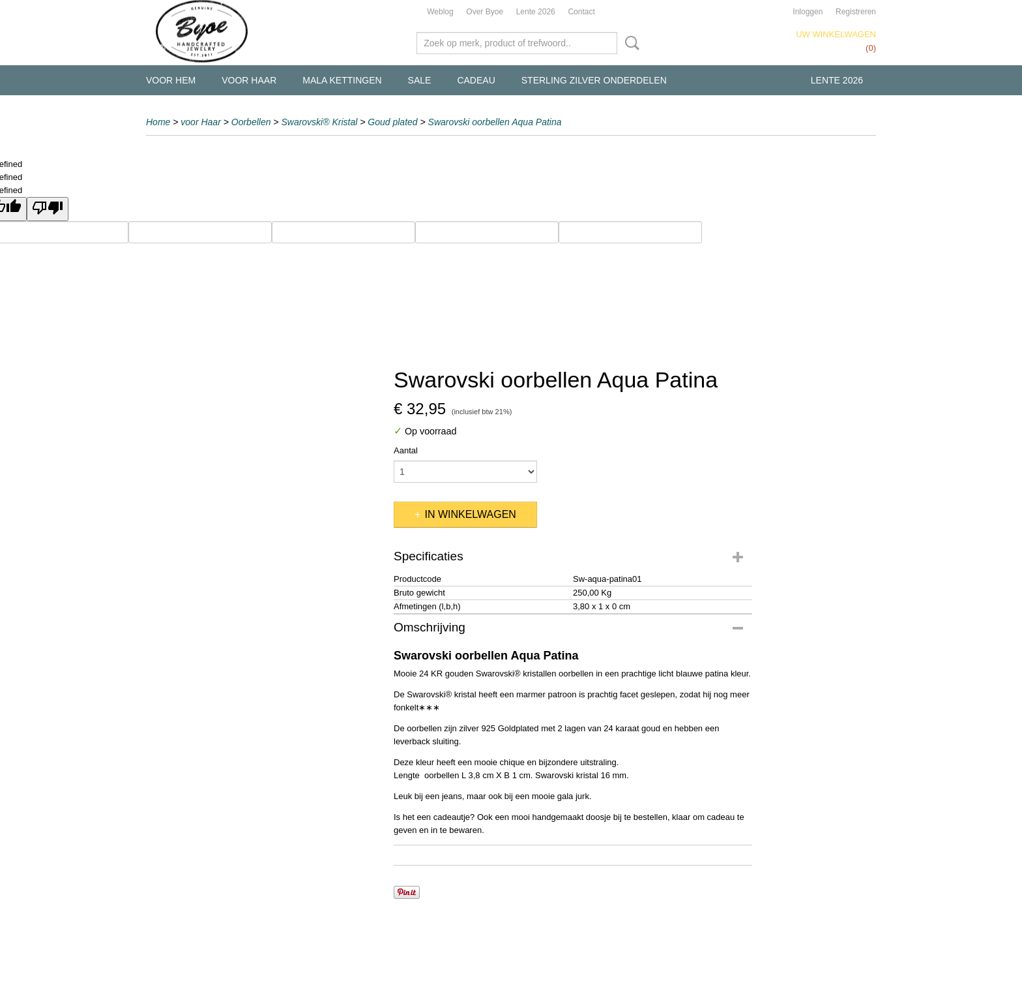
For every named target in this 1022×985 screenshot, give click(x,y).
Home (158, 122)
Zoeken (629, 43)
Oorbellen (251, 122)
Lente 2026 (535, 11)
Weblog (440, 11)
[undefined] (47, 209)
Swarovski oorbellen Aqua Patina (495, 122)
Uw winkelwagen (836, 34)
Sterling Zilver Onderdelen (594, 80)
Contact (581, 11)
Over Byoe (484, 11)
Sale (419, 80)
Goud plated (392, 122)
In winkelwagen (470, 514)
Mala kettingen (341, 80)
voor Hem (171, 80)
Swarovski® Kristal (319, 122)
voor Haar (249, 80)
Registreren (856, 11)
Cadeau (476, 80)
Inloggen (808, 11)
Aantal (406, 450)
